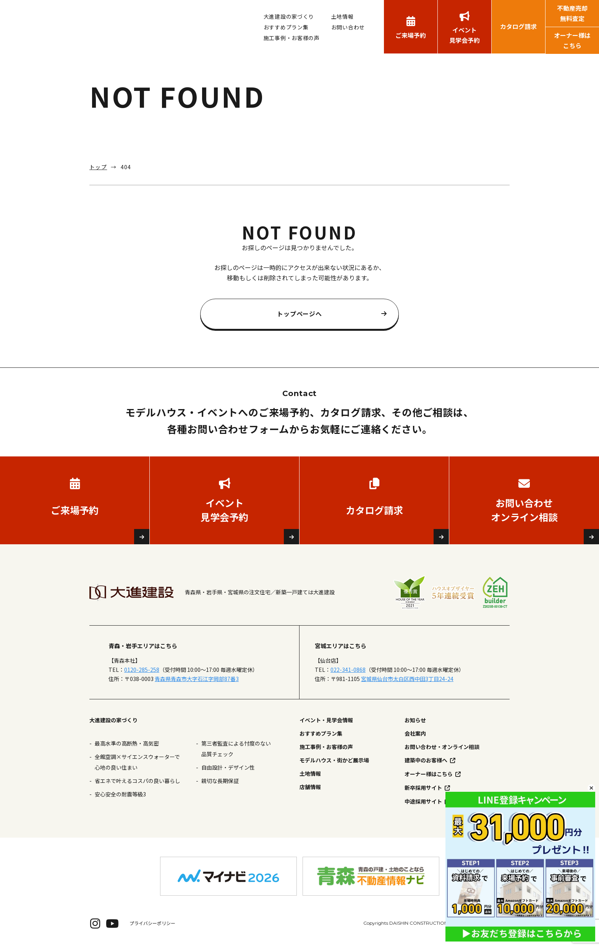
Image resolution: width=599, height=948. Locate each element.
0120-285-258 (141, 669)
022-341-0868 (348, 669)
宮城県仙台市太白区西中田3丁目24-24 (407, 679)
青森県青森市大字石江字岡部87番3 (197, 679)
